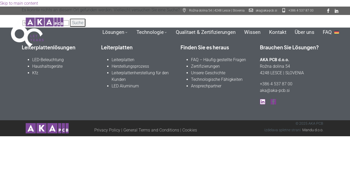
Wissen (252, 32)
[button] (213, 11)
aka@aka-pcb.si (275, 90)
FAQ (327, 32)
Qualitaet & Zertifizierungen (206, 32)
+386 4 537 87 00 (276, 83)
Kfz (35, 72)
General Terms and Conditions (151, 130)
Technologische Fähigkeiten (217, 79)
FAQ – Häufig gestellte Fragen (218, 59)
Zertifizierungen (205, 66)
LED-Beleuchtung (48, 59)
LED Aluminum (125, 85)
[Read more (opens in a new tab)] (263, 11)
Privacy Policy (107, 130)
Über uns (304, 32)
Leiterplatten (123, 59)
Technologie (151, 32)
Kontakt (277, 32)
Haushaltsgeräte (47, 66)
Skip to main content (19, 3)
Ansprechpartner (206, 85)
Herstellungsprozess (130, 66)
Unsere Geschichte (208, 72)
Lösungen (115, 32)
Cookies (189, 130)
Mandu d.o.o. (312, 130)
